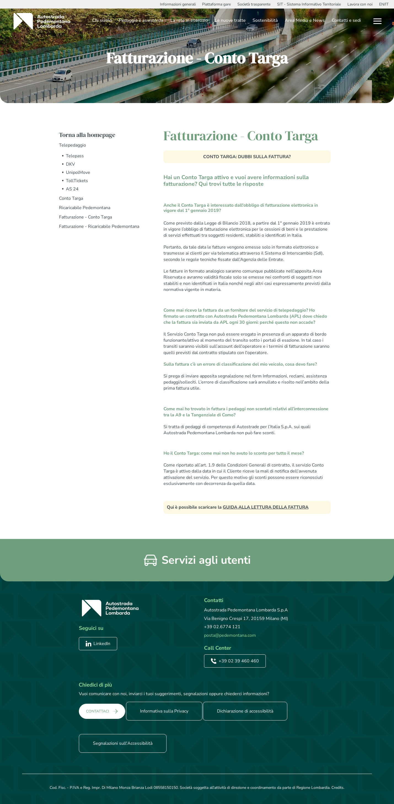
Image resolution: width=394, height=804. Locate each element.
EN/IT (383, 4)
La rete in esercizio (189, 20)
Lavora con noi (359, 4)
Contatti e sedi (346, 20)
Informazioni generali (178, 4)
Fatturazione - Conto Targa (85, 217)
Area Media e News (305, 20)
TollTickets (77, 181)
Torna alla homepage (87, 135)
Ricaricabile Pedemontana (84, 208)
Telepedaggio (72, 145)
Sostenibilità (265, 20)
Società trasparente (253, 4)
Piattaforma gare (216, 4)
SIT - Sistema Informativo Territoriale (309, 4)
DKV (70, 164)
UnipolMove (78, 172)
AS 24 (72, 189)
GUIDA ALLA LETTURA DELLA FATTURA (266, 507)
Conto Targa (71, 198)
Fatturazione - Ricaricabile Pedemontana (99, 226)
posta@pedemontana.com (230, 635)
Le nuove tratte (230, 20)
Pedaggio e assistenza (141, 20)
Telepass (75, 156)
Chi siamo (102, 20)
